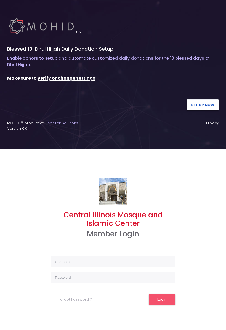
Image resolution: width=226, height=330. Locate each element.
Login (162, 299)
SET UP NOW (202, 104)
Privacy (212, 123)
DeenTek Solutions (61, 123)
